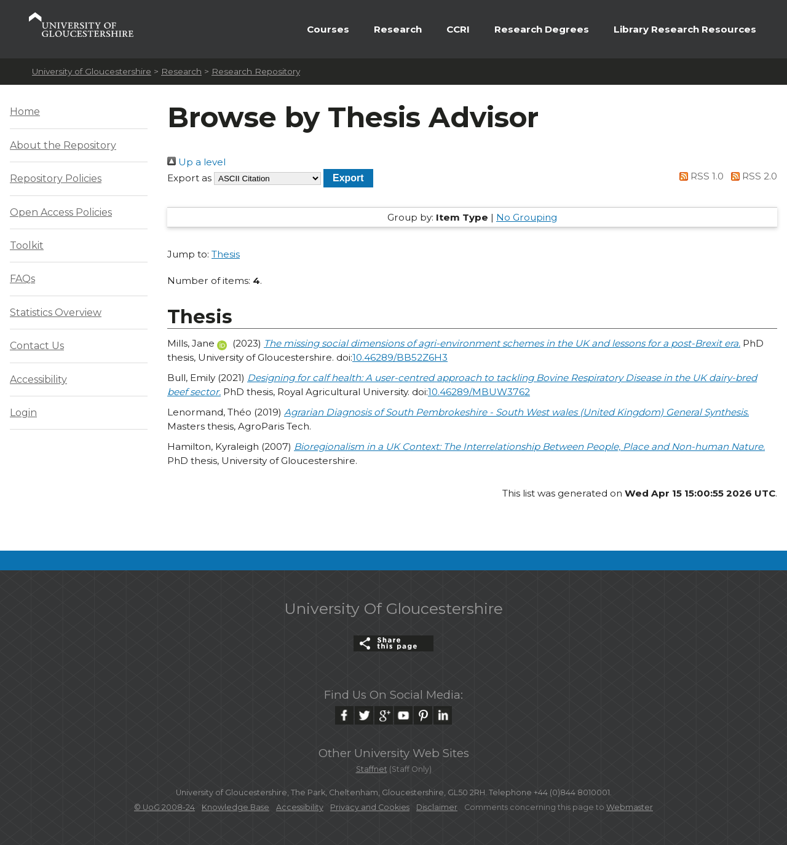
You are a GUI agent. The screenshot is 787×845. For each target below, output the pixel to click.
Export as (189, 178)
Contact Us (37, 346)
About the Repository (63, 145)
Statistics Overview (55, 312)
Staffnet (371, 769)
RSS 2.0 (751, 176)
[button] (348, 178)
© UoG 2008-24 (164, 807)
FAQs (22, 279)
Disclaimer (436, 807)
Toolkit (27, 245)
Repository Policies (55, 178)
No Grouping (526, 217)
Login (23, 413)
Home (25, 111)
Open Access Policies (61, 212)
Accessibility (38, 379)
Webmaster (629, 807)
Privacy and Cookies (369, 807)
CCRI (458, 29)
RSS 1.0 (699, 176)
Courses (328, 29)
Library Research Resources (685, 29)
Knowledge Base (235, 807)
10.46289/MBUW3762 (479, 392)
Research (398, 29)
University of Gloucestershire (91, 71)
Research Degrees (541, 29)
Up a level (196, 162)
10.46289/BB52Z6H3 (400, 357)
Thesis (226, 254)
